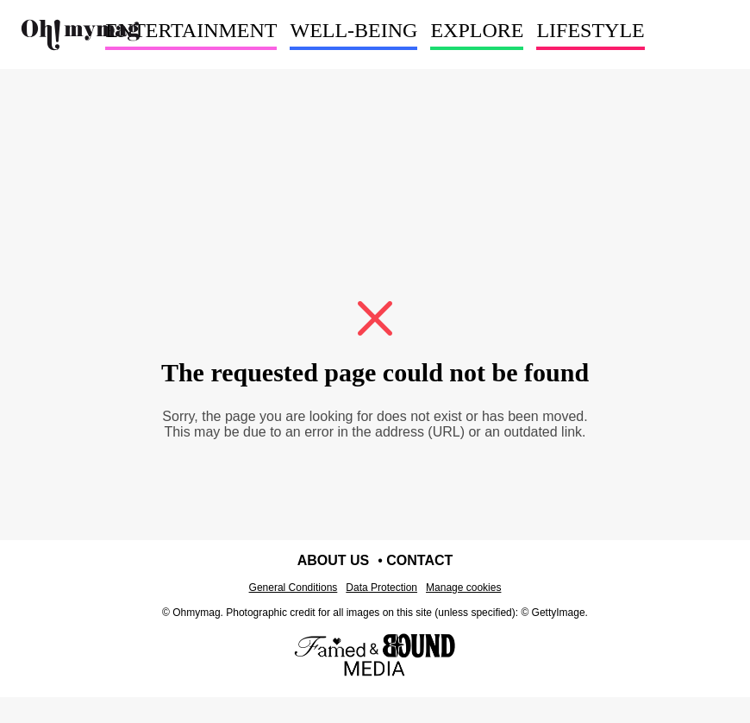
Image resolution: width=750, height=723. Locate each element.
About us (333, 560)
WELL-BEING (353, 30)
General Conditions (293, 588)
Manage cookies (463, 588)
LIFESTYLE (590, 30)
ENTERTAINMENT (191, 30)
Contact (419, 560)
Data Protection (381, 588)
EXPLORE (476, 30)
